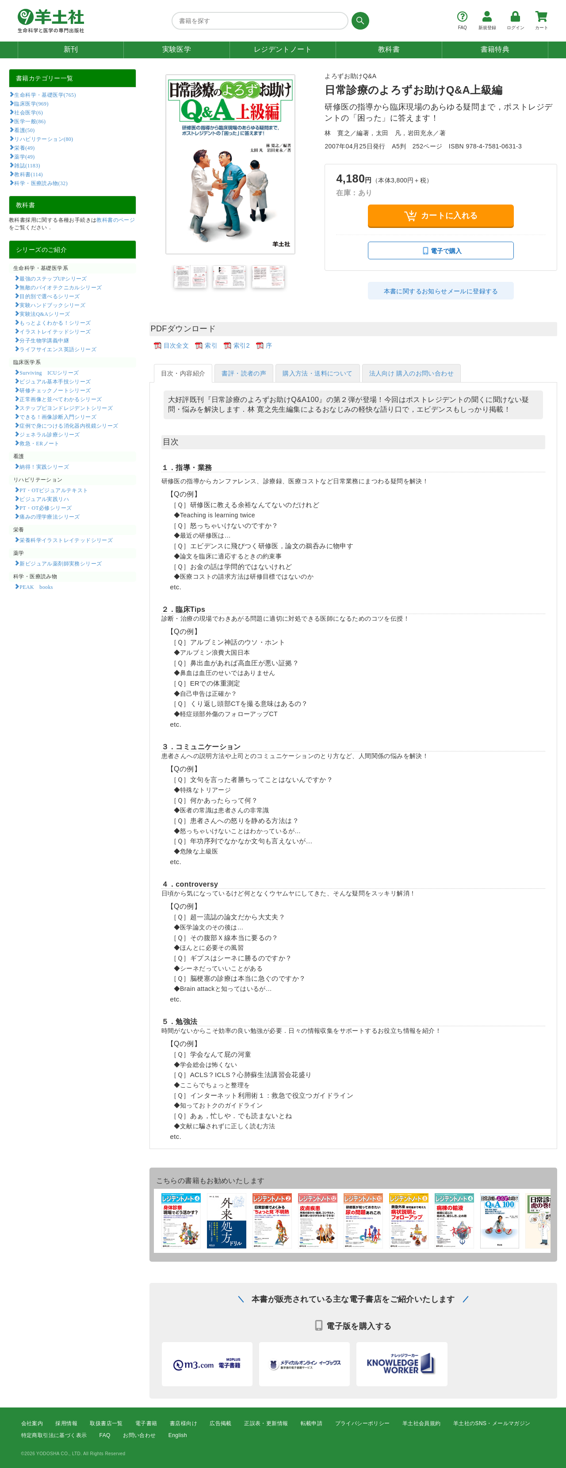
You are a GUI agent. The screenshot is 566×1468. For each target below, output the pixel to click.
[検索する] (358, 21)
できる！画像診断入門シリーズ (57, 416)
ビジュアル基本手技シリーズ (55, 381)
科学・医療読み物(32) (41, 183)
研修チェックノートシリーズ (55, 390)
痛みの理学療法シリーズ (49, 516)
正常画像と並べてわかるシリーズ (60, 399)
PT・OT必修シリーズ (45, 507)
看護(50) (24, 130)
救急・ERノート (39, 443)
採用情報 (66, 1423)
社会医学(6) (28, 112)
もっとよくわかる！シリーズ (55, 322)
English (177, 1435)
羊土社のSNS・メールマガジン (492, 1423)
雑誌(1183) (27, 165)
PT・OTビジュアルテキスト (53, 490)
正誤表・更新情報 (266, 1423)
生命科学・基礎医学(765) (45, 94)
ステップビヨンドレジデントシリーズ (66, 407)
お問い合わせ (139, 1435)
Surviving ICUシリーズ (49, 372)
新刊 (71, 49)
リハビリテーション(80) (43, 138)
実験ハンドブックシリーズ (52, 304)
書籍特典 (495, 49)
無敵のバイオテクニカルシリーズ (60, 287)
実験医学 (176, 49)
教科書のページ (115, 220)
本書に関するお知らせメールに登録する (441, 291)
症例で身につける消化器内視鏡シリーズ (68, 425)
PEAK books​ (36, 586)
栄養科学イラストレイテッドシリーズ (66, 539)
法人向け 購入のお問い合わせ (411, 373)
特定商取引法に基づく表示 (54, 1435)
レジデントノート (283, 49)
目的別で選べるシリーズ (49, 296)
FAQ (105, 1435)
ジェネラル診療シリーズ (49, 434)
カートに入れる (441, 215)
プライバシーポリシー (362, 1423)
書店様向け (183, 1423)
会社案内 (32, 1423)
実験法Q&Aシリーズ (44, 313)
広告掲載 (221, 1423)
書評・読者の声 (244, 373)
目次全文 (176, 345)
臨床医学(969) (31, 103)
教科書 (389, 49)
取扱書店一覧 (106, 1423)
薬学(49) (24, 156)
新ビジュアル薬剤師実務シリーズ (60, 563)
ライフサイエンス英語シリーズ (57, 349)
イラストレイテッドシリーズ (55, 331)
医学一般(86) (30, 121)
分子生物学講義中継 (44, 340)
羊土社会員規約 (421, 1423)
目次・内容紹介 (183, 373)
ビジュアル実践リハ (44, 498)
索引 (211, 345)
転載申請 (312, 1423)
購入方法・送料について (317, 373)
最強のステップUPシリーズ (53, 278)
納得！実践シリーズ (44, 466)
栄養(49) (24, 147)
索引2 (241, 345)
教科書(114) (28, 174)
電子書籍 (146, 1423)
